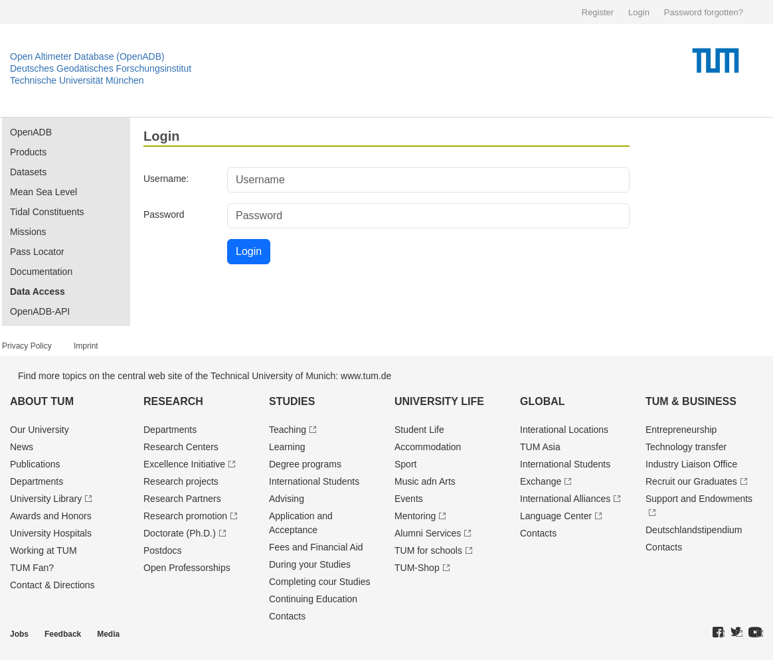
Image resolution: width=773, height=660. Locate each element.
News (21, 447)
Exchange (540, 481)
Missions (28, 231)
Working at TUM (43, 550)
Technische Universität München (77, 80)
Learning (287, 447)
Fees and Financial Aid (316, 547)
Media (108, 634)
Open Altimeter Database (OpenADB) (87, 56)
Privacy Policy (27, 346)
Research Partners (182, 498)
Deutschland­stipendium (693, 530)
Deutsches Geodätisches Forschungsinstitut (100, 68)
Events (408, 498)
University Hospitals (51, 533)
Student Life (419, 429)
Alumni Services (427, 533)
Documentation (41, 271)
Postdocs (162, 550)
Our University (39, 429)
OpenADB (31, 132)
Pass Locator (37, 251)
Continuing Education (313, 599)
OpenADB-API (40, 311)
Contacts (287, 616)
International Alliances (565, 498)
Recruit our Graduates (691, 481)
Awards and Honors (51, 516)
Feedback (62, 634)
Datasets (28, 172)
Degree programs (305, 464)
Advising (286, 498)
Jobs (19, 634)
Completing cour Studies (320, 581)
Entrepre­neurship (681, 429)
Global (542, 401)
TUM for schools (428, 550)
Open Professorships (186, 567)
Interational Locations (564, 429)
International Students (314, 481)
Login (638, 12)
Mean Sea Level (43, 192)
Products (28, 152)
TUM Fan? (32, 567)
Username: (166, 178)
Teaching (287, 429)
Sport (405, 464)
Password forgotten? (703, 12)
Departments (36, 481)
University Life (439, 401)
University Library (46, 498)
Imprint (86, 346)
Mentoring (415, 516)
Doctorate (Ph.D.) (179, 533)
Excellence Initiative (184, 464)
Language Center (556, 516)
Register (598, 12)
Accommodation (427, 447)
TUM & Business (690, 401)
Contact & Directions (52, 585)
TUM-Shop (417, 567)
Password (163, 214)
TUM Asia (540, 447)
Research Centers (180, 447)
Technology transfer (686, 447)
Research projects (180, 481)
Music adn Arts (425, 481)
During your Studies (310, 564)
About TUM (42, 401)
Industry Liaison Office (691, 464)
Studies (292, 401)
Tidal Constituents (47, 211)
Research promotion (185, 516)
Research (173, 401)
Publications (35, 464)
